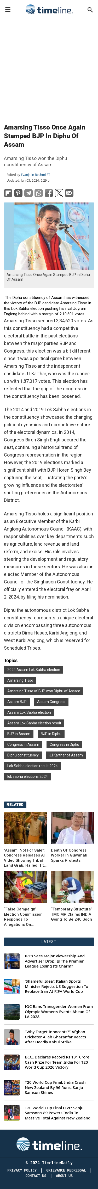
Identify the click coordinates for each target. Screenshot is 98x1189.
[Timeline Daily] (49, 1143)
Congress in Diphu (64, 744)
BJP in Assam (18, 734)
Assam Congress (51, 702)
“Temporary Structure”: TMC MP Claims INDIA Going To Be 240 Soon (72, 914)
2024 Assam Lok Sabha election (33, 670)
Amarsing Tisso (20, 680)
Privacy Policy (22, 1170)
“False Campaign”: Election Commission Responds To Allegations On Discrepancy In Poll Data (23, 917)
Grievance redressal (66, 1170)
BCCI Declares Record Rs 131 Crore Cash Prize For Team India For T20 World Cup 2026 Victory (57, 1062)
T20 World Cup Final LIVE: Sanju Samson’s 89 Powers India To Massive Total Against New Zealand (57, 1112)
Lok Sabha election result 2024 (32, 766)
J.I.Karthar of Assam (66, 755)
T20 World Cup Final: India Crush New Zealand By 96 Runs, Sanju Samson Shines (55, 1087)
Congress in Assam (23, 744)
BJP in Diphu (51, 734)
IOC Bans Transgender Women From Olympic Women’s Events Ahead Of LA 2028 (59, 1011)
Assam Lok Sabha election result (34, 723)
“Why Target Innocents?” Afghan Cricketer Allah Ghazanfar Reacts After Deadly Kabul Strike (55, 1036)
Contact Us (35, 1176)
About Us (64, 1176)
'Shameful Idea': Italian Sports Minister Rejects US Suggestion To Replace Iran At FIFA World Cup (56, 986)
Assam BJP (17, 702)
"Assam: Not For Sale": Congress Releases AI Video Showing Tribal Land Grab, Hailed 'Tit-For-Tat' (24, 858)
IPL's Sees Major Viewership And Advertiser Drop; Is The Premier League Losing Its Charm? (55, 961)
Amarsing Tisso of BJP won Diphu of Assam (43, 691)
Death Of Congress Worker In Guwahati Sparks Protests (69, 855)
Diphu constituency (23, 755)
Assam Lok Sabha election (29, 712)
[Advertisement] (49, 67)
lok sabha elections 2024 (27, 776)
